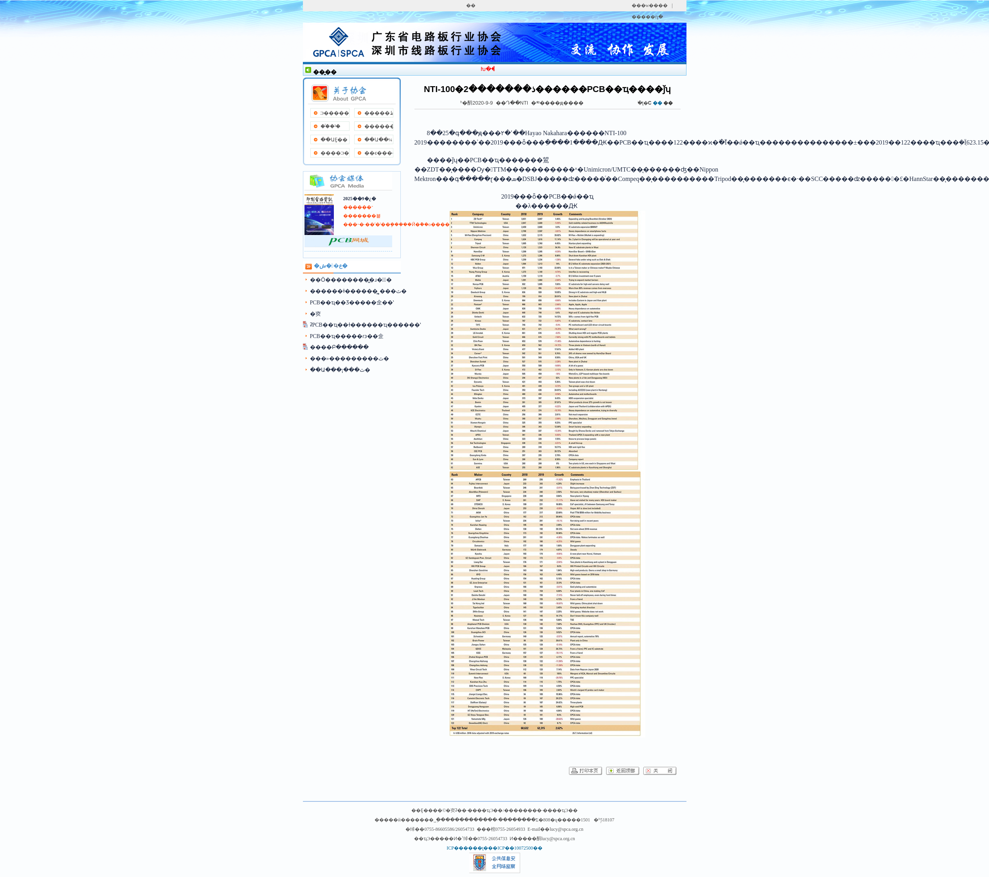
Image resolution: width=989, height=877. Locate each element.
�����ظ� (378, 113)
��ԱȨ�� (334, 140)
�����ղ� (647, 17)
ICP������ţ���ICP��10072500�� (494, 848)
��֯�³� (331, 126)
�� (668, 103)
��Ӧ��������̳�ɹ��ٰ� (351, 280)
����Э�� (335, 153)
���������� (378, 126)
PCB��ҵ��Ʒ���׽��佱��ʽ (352, 303)
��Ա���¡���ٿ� (340, 370)
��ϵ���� (378, 153)
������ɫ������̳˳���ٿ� (358, 291)
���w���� (650, 5)
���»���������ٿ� (349, 359)
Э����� (335, 113)
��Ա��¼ (378, 140)
